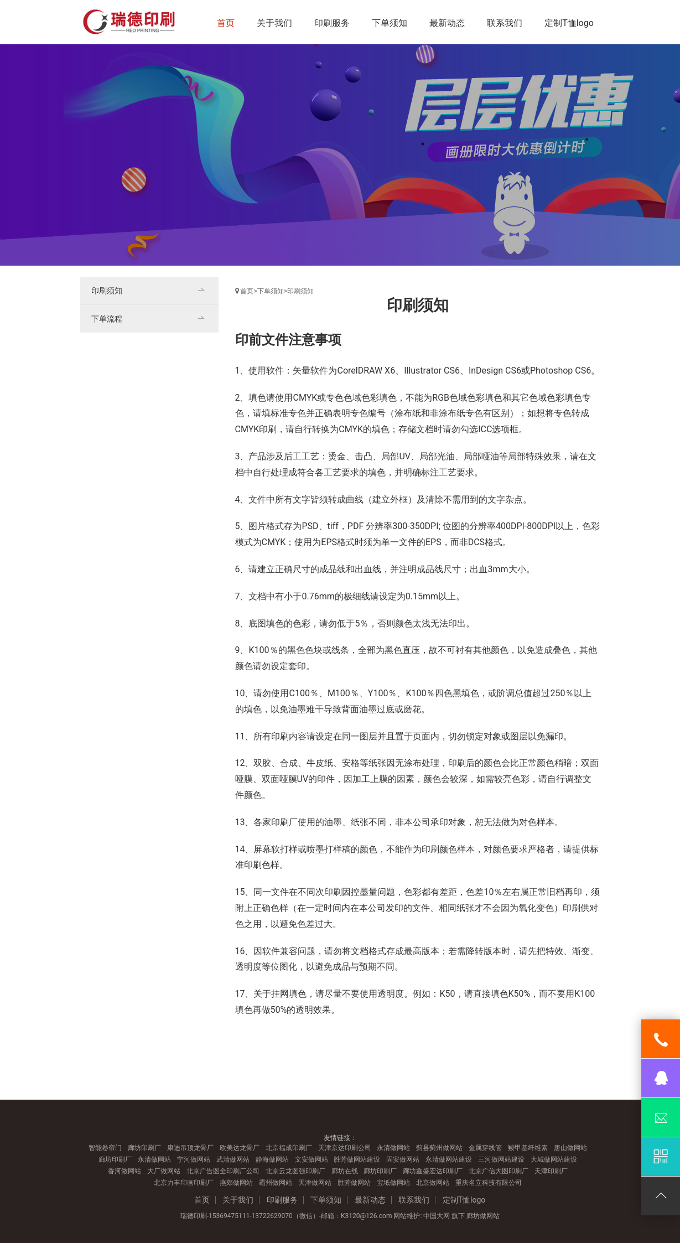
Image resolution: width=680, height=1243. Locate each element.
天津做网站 (314, 1183)
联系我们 (504, 23)
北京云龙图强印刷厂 (295, 1171)
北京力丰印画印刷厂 (184, 1183)
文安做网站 (311, 1159)
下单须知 (389, 23)
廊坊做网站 (483, 1216)
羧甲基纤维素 (528, 1148)
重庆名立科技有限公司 (488, 1183)
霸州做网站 (275, 1183)
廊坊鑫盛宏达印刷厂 (433, 1171)
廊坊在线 (344, 1171)
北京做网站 (432, 1183)
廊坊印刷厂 (144, 1148)
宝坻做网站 (393, 1183)
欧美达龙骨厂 (239, 1148)
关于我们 (274, 23)
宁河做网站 (193, 1159)
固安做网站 (402, 1159)
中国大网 (436, 1216)
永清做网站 (393, 1148)
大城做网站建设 (554, 1159)
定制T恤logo (569, 23)
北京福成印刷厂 (289, 1148)
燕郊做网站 (236, 1183)
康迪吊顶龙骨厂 (190, 1148)
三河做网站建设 (501, 1159)
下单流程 (106, 318)
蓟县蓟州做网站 (439, 1148)
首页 (226, 23)
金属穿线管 (485, 1148)
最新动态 (447, 23)
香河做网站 (124, 1171)
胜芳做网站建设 (357, 1159)
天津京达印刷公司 (344, 1148)
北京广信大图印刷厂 (498, 1171)
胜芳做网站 (354, 1183)
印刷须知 (300, 291)
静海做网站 (272, 1159)
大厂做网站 (163, 1171)
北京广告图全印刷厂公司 (222, 1171)
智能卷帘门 (105, 1148)
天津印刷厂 (551, 1171)
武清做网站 (233, 1159)
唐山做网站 (570, 1148)
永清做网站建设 (448, 1159)
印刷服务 (332, 23)
